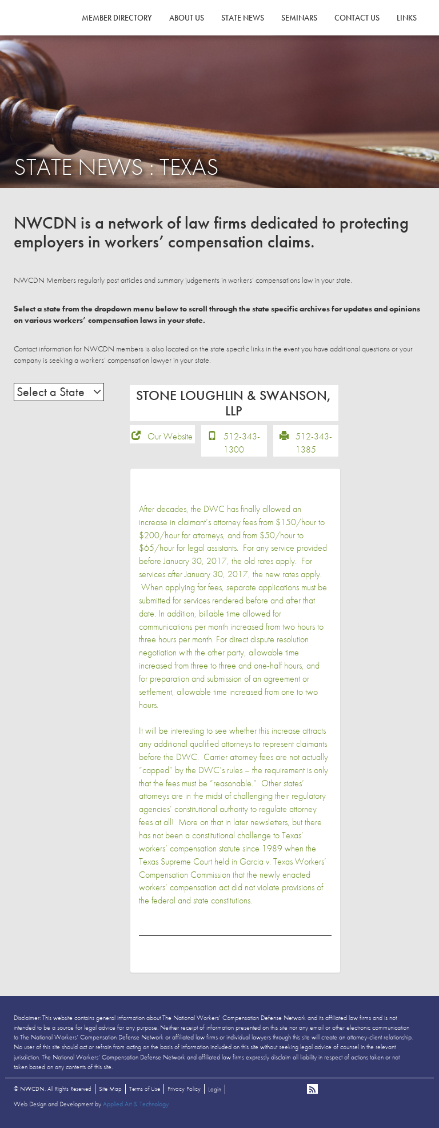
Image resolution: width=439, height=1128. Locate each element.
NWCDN (45, 32)
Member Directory (117, 18)
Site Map (110, 1090)
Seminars (299, 18)
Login (214, 1090)
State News (242, 18)
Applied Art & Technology (136, 1105)
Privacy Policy (184, 1090)
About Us (186, 18)
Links (407, 18)
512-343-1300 (242, 444)
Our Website (170, 438)
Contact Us (357, 18)
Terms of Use (144, 1090)
